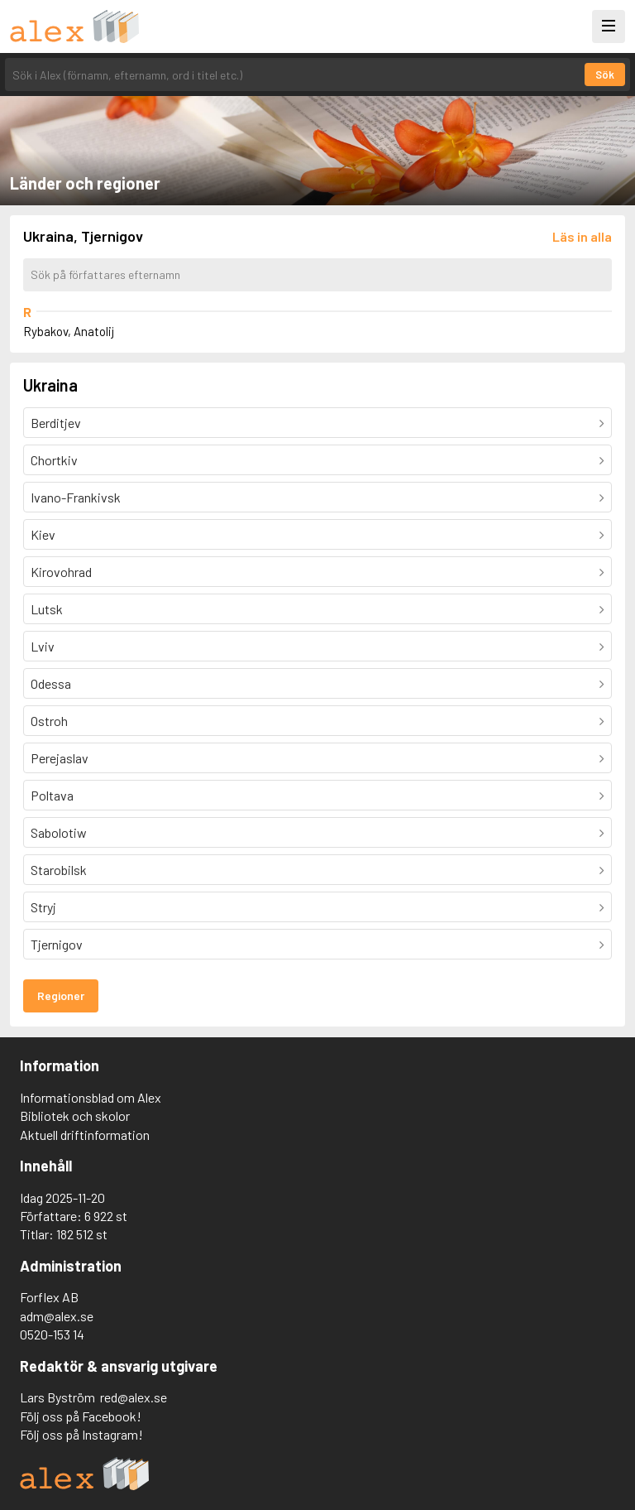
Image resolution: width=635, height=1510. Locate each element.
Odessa (51, 683)
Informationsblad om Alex (90, 1097)
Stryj (43, 907)
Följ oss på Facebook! (80, 1416)
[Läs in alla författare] (582, 236)
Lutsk (47, 609)
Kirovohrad (61, 571)
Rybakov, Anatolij (68, 331)
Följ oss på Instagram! (81, 1434)
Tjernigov (57, 944)
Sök (604, 74)
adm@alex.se (56, 1316)
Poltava (52, 795)
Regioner (60, 995)
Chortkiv (54, 460)
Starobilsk (59, 870)
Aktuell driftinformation (85, 1134)
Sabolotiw (59, 832)
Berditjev (56, 422)
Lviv (43, 646)
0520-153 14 (52, 1334)
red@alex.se (133, 1397)
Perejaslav (59, 758)
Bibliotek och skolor (75, 1115)
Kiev (43, 534)
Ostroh (49, 721)
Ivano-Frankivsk (76, 497)
